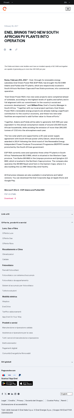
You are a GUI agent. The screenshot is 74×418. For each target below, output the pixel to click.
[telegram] (19, 394)
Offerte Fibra (7, 243)
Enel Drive (6, 306)
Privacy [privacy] (20, 400)
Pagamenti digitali (9, 348)
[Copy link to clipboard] (16, 49)
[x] (6, 394)
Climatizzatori (8, 254)
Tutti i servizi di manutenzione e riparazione (20, 338)
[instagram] (15, 394)
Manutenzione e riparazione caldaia (17, 328)
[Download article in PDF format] (37, 198)
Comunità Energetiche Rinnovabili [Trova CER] (16, 353)
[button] (10, 49)
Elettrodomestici (9, 343)
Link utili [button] (5, 214)
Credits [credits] (11, 400)
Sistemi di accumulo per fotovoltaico (17, 285)
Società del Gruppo (34, 400)
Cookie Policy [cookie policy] (53, 400)
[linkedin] (12, 394)
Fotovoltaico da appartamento (15, 280)
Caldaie (5, 259)
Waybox (5, 301)
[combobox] (66, 393)
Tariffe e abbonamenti (11, 312)
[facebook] (2, 394)
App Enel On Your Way (11, 317)
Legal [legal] (3, 400)
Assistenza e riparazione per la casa (17, 333)
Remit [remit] (63, 400)
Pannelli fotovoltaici (10, 270)
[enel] (5, 9)
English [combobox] (64, 394)
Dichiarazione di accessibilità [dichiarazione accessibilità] (14, 404)
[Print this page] (4, 49)
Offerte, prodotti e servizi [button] (13, 222)
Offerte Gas (7, 238)
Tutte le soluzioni (9, 291)
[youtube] (9, 394)
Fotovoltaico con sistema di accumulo (18, 275)
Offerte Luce (7, 233)
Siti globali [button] (6, 362)
